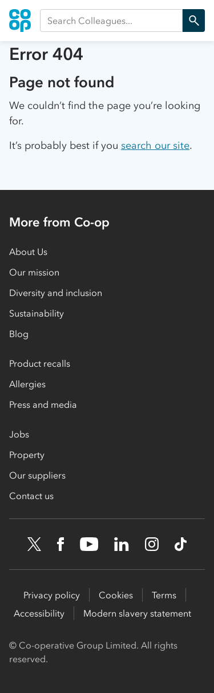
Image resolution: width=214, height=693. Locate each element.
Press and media (43, 404)
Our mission (34, 272)
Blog (19, 333)
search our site (155, 145)
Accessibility (39, 613)
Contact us (31, 495)
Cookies (116, 595)
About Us (28, 251)
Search (191, 20)
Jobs (19, 434)
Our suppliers (37, 475)
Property (27, 454)
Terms (164, 595)
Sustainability (36, 313)
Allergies (27, 384)
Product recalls (39, 363)
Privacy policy (51, 595)
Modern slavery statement (137, 613)
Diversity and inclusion (55, 292)
